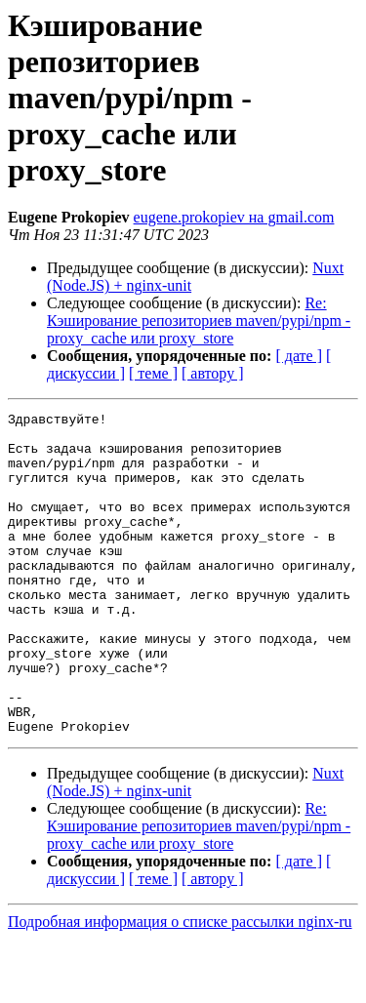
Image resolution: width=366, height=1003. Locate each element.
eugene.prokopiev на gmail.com (234, 217)
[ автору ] (212, 373)
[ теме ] (153, 373)
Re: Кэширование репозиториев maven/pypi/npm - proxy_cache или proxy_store (198, 320)
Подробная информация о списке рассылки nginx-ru (180, 986)
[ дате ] (298, 355)
